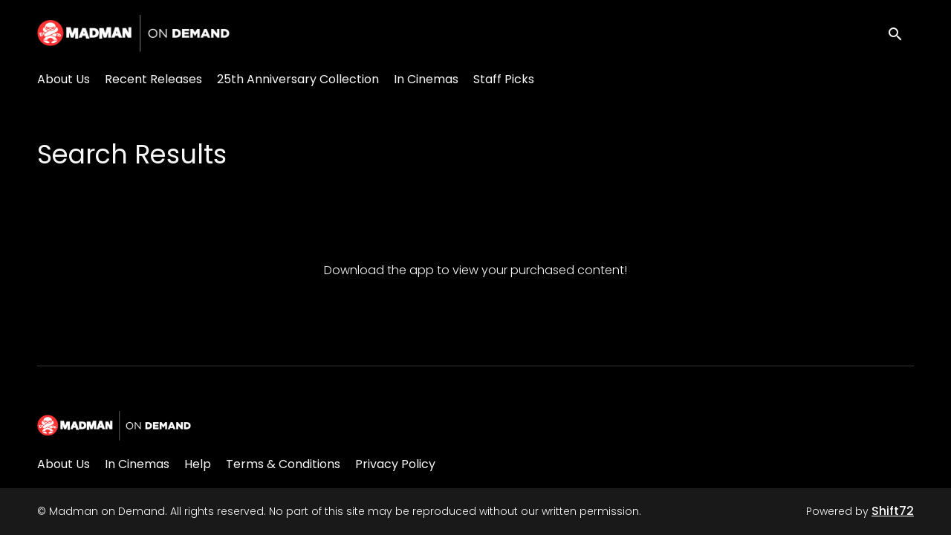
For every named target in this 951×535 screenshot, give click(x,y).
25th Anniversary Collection (298, 79)
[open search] (900, 33)
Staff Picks (503, 79)
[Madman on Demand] (114, 426)
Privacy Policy (395, 464)
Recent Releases (153, 79)
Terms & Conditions (283, 464)
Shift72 (893, 510)
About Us (63, 79)
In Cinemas (426, 79)
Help (197, 464)
